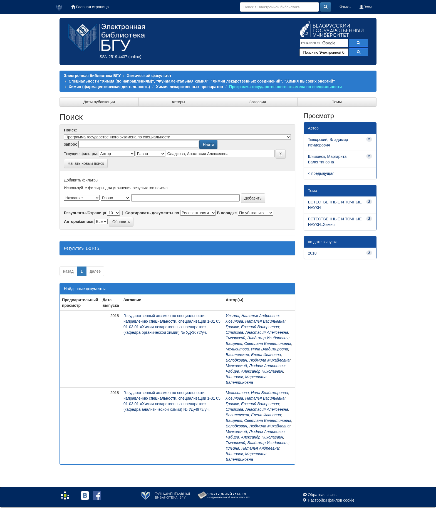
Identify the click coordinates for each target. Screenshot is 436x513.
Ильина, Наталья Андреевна (252, 315)
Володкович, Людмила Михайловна (258, 360)
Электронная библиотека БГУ (92, 75)
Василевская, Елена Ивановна (253, 354)
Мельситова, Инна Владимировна (257, 349)
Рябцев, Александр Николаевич (254, 371)
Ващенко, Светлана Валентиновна (258, 343)
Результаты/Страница (85, 213)
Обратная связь (322, 494)
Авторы (178, 102)
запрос (70, 144)
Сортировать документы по (152, 213)
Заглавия (257, 102)
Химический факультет (149, 75)
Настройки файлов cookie (331, 500)
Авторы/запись (78, 221)
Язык (345, 7)
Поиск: (70, 130)
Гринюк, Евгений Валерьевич (252, 327)
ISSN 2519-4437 (112, 56)
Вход (366, 7)
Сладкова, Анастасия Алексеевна (257, 332)
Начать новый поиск (86, 163)
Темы (337, 102)
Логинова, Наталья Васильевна (255, 321)
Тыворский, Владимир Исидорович (257, 338)
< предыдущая (321, 173)
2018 (312, 253)
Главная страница (90, 7)
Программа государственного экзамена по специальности (285, 86)
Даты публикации (99, 102)
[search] (323, 43)
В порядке (227, 213)
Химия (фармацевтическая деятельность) (109, 86)
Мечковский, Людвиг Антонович (255, 365)
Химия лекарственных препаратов (189, 86)
